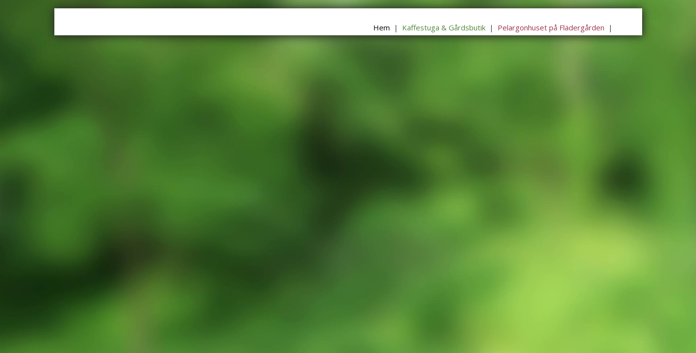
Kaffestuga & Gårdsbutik (443, 27)
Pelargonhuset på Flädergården (551, 27)
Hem (381, 27)
